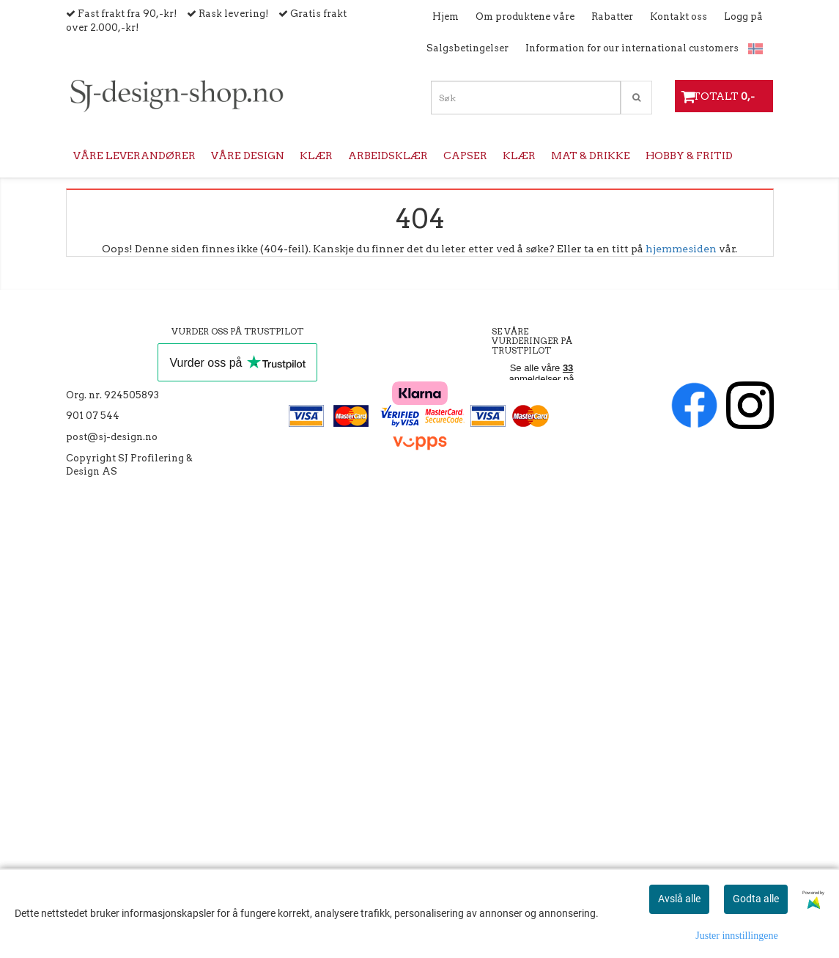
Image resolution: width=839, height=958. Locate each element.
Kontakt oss (678, 16)
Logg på (743, 16)
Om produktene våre (525, 16)
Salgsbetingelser (467, 48)
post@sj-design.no (112, 436)
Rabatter (612, 16)
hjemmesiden (681, 249)
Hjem (445, 16)
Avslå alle (679, 898)
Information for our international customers (632, 48)
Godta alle (756, 898)
